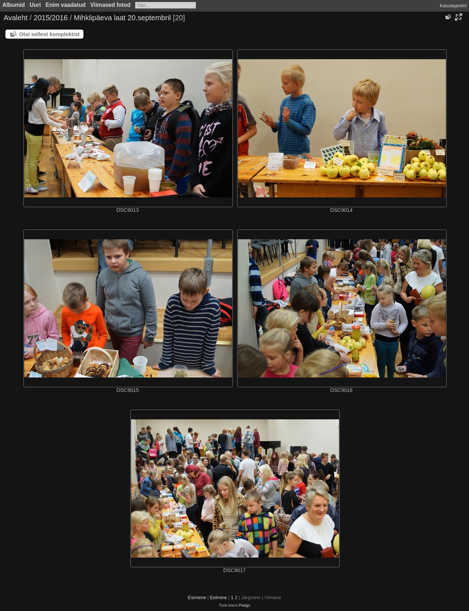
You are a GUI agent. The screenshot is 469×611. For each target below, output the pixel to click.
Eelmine (218, 597)
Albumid (14, 5)
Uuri (35, 5)
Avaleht (15, 18)
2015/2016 (51, 18)
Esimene (197, 597)
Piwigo (244, 605)
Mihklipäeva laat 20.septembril (122, 18)
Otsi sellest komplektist (49, 34)
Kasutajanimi (453, 5)
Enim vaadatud (65, 5)
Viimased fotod (110, 5)
